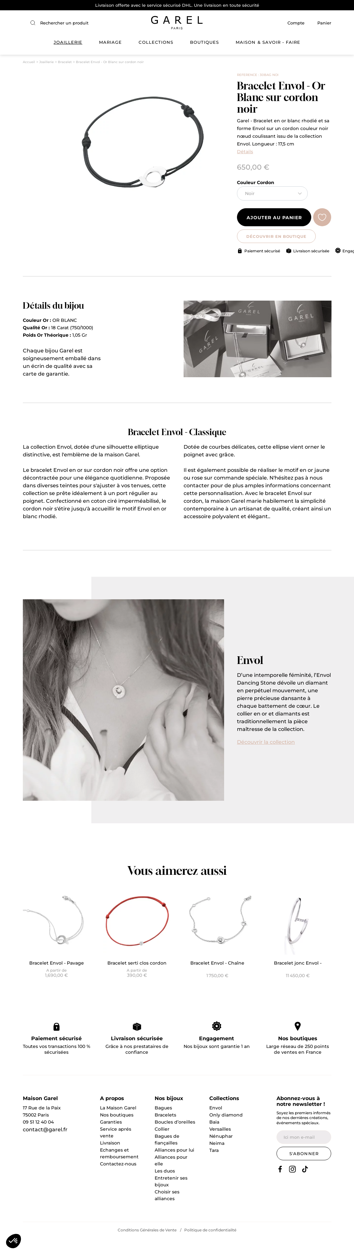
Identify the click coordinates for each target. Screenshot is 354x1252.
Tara (214, 1164)
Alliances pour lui (174, 1163)
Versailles (220, 1142)
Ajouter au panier (274, 231)
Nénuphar (221, 1150)
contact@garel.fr (45, 1143)
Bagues (163, 1121)
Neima (216, 1157)
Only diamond (226, 1128)
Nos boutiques (297, 1052)
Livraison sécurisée (311, 264)
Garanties (111, 1135)
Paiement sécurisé (262, 264)
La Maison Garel (118, 1121)
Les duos (165, 1184)
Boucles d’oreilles (175, 1135)
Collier (162, 1142)
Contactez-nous (118, 1177)
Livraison (110, 1156)
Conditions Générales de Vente (147, 1243)
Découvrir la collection (266, 755)
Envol (215, 1121)
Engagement (216, 1052)
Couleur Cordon (255, 196)
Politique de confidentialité (210, 1243)
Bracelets (165, 1128)
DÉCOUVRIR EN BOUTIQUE (274, 250)
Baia (214, 1135)
